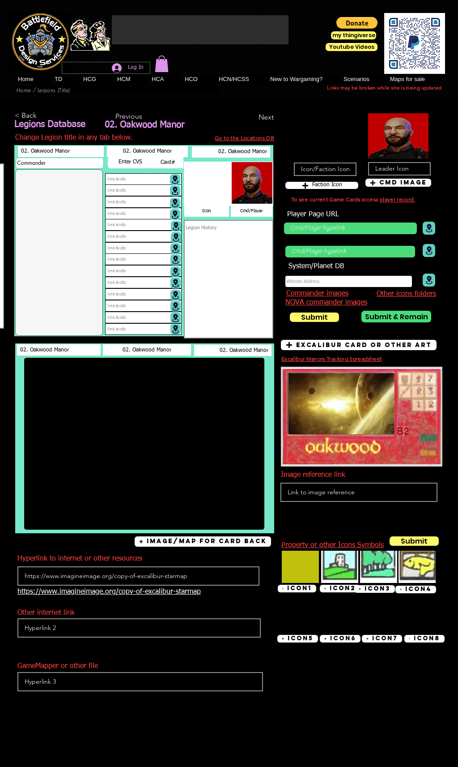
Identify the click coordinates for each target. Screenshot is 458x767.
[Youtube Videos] (351, 47)
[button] (162, 64)
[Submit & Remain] (396, 316)
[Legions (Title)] (53, 90)
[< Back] (44, 116)
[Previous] (144, 117)
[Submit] (314, 317)
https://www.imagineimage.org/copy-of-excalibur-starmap (109, 592)
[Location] (175, 179)
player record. (397, 199)
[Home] (23, 90)
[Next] (251, 117)
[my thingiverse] (353, 35)
